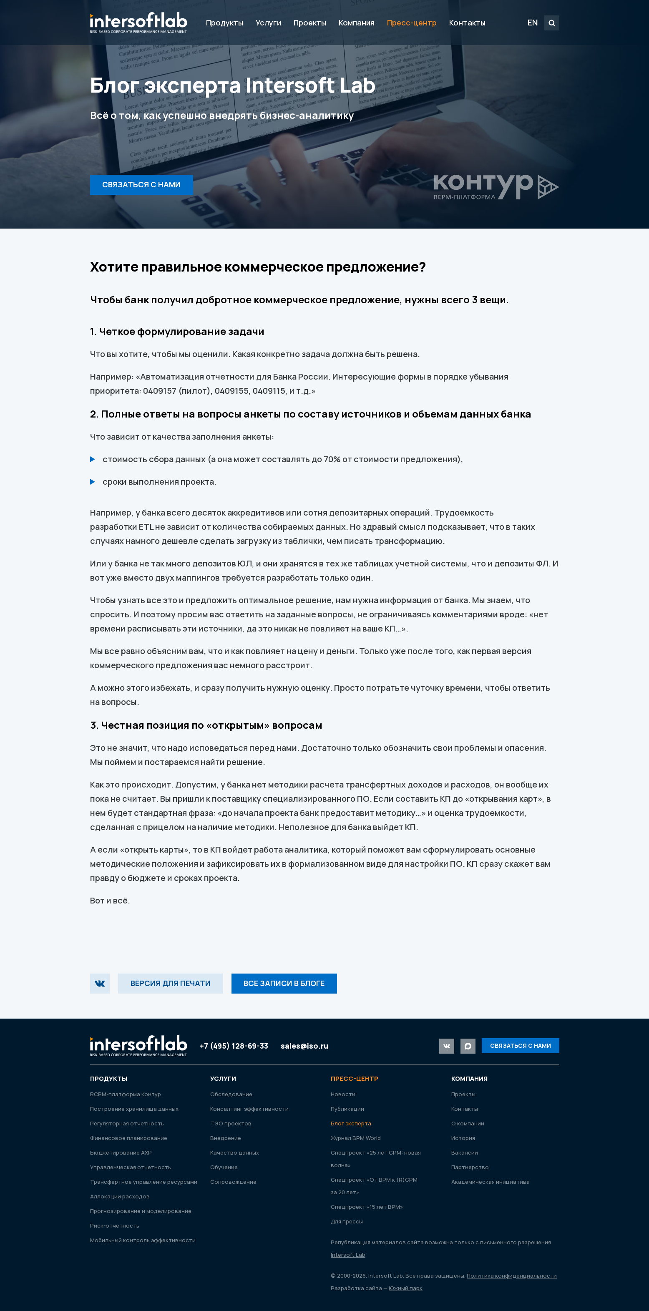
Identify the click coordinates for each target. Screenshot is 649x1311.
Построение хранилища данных (134, 1108)
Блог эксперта (351, 1123)
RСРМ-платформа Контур (125, 1094)
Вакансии (464, 1152)
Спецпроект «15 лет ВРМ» (367, 1206)
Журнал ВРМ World (356, 1138)
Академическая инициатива (490, 1181)
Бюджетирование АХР (121, 1152)
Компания (357, 23)
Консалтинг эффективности (249, 1108)
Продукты (224, 23)
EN (533, 22)
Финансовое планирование (128, 1138)
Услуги (268, 23)
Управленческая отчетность (130, 1167)
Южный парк (406, 1288)
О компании (467, 1123)
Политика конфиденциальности (512, 1275)
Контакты (467, 23)
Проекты (310, 23)
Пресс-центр (412, 23)
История (463, 1138)
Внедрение (225, 1138)
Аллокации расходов (120, 1196)
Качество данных (234, 1152)
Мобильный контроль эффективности (143, 1240)
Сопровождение (233, 1181)
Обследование (231, 1094)
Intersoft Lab (138, 22)
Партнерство (470, 1167)
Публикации (347, 1108)
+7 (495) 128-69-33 (234, 1046)
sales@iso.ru (304, 1046)
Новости (343, 1094)
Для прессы (347, 1221)
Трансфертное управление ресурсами (143, 1181)
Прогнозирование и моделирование (140, 1211)
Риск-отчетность (114, 1225)
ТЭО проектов (231, 1123)
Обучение (224, 1167)
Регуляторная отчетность (127, 1123)
